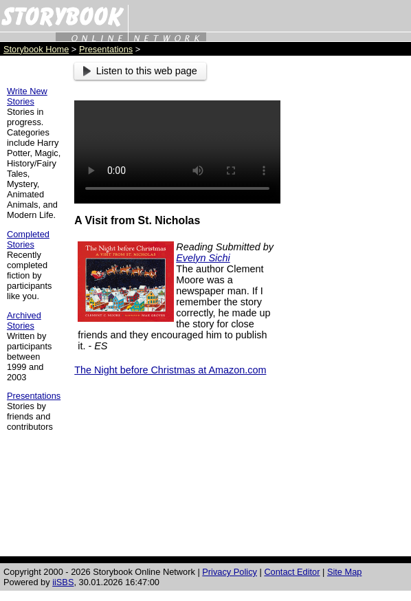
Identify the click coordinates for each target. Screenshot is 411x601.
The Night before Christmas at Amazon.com (170, 369)
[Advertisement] (349, 269)
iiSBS (63, 582)
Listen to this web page (140, 70)
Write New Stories (27, 96)
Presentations (106, 49)
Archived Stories (24, 320)
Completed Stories (28, 239)
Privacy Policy (229, 572)
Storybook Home (36, 49)
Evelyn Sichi (203, 257)
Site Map (344, 572)
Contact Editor (292, 572)
